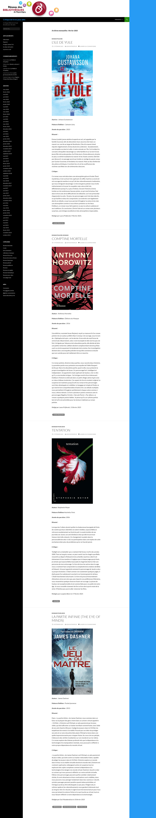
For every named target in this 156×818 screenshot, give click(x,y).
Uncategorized (7, 277)
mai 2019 (5, 156)
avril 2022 (6, 121)
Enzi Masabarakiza (69, 807)
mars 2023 (6, 111)
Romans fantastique (8, 272)
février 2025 (6, 102)
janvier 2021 (6, 139)
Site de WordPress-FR (9, 295)
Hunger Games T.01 (8, 44)
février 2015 (6, 230)
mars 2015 (6, 227)
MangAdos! (118, 19)
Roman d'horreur (8, 255)
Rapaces (5, 42)
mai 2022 (5, 119)
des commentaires (9, 293)
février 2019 (6, 163)
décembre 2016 (7, 198)
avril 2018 (6, 178)
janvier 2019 (6, 166)
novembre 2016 (7, 200)
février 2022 (6, 126)
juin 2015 (5, 220)
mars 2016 (6, 208)
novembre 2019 (7, 148)
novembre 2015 (7, 215)
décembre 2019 (7, 146)
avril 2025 (6, 97)
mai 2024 (5, 107)
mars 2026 (6, 89)
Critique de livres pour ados (14, 19)
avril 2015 (6, 225)
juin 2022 (5, 116)
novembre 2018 (7, 168)
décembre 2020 (7, 141)
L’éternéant (6, 39)
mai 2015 (5, 222)
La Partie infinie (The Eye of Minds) (76, 618)
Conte (4, 248)
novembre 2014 (7, 232)
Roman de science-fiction (10, 258)
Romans (66, 235)
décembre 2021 (7, 129)
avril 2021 (6, 134)
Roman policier (57, 39)
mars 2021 (6, 136)
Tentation (61, 430)
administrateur (71, 46)
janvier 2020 (6, 144)
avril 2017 (6, 190)
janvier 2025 (6, 104)
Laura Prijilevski (59, 223)
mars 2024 (6, 109)
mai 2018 (5, 176)
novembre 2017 (7, 185)
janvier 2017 (6, 195)
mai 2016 (5, 205)
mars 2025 (6, 99)
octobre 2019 (6, 151)
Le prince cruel (7, 49)
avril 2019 (6, 158)
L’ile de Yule (62, 42)
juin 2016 (5, 203)
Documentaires (7, 250)
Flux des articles (8, 290)
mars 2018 (6, 181)
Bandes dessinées (7, 245)
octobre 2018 (6, 171)
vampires (56, 601)
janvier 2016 (6, 213)
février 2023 (6, 114)
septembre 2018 (7, 173)
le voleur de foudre (8, 47)
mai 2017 (5, 188)
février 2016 (6, 210)
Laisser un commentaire (88, 46)
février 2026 (6, 92)
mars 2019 (6, 161)
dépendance (57, 807)
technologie (82, 807)
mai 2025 (5, 94)
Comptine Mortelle (69, 239)
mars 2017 (6, 193)
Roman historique (8, 260)
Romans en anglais (8, 270)
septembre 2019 (7, 153)
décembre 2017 (7, 183)
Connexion (6, 288)
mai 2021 (5, 131)
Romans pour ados (58, 426)
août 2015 (6, 218)
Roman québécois (8, 265)
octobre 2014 (6, 235)
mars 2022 (6, 124)
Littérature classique (8, 253)
